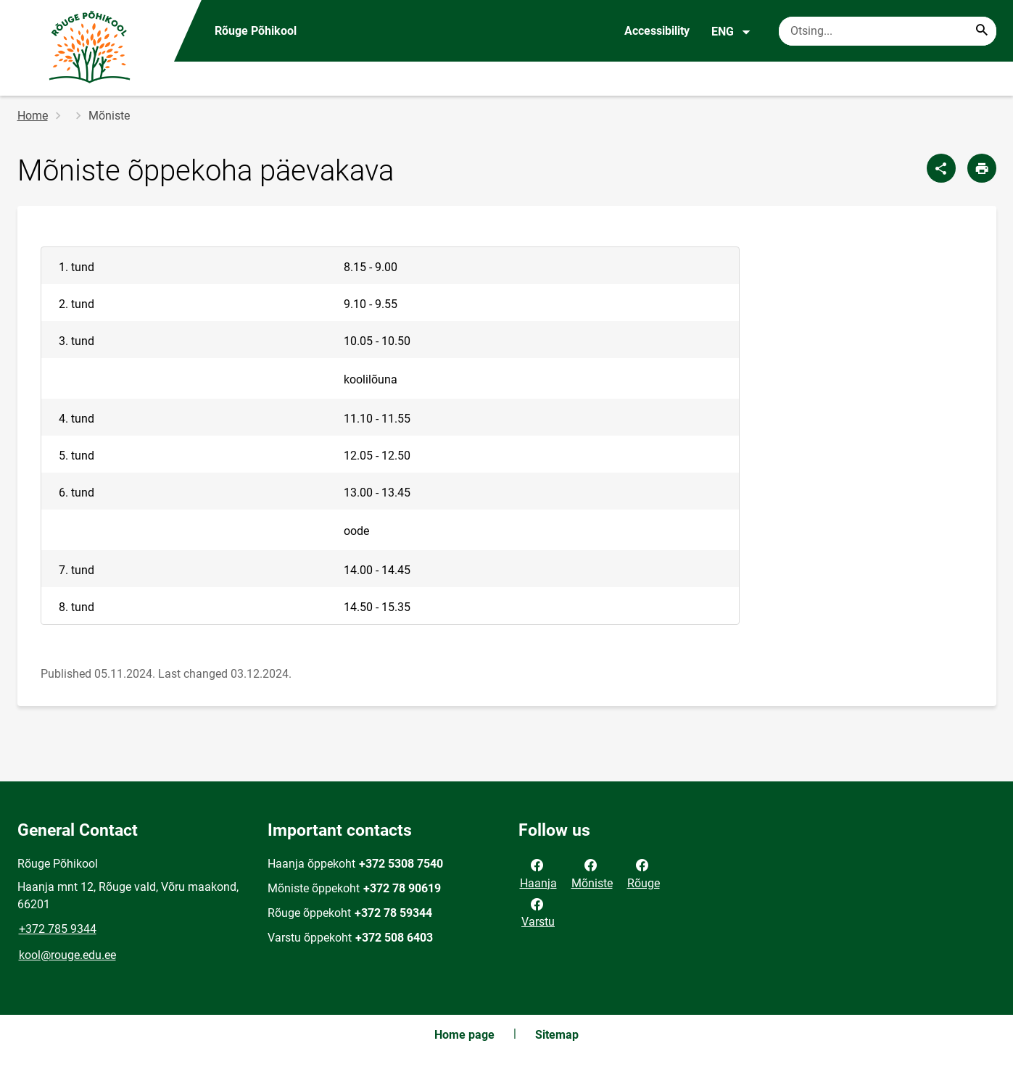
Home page (464, 1035)
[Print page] (981, 168)
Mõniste (592, 872)
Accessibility (657, 31)
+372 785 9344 (57, 929)
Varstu (538, 911)
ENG (731, 32)
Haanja (538, 872)
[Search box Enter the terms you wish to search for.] (887, 31)
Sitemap (557, 1035)
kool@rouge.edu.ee (67, 955)
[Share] (941, 168)
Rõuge (643, 872)
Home (32, 116)
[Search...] (981, 31)
